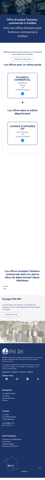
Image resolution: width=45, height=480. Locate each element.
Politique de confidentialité (11, 439)
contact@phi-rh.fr (8, 423)
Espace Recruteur (8, 398)
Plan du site (6, 442)
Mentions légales (8, 444)
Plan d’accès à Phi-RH (10, 446)
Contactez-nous (11, 314)
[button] (22, 102)
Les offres (5, 396)
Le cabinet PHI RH (8, 393)
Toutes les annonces (22, 59)
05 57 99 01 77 (8, 425)
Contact (5, 400)
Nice (4, 289)
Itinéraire (14, 464)
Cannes (5, 286)
